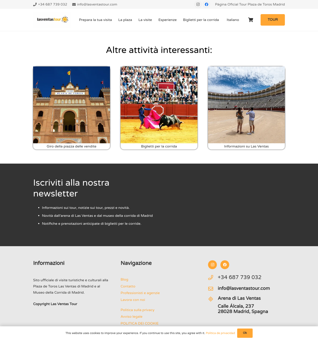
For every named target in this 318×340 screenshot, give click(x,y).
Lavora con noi (133, 300)
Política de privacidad (220, 333)
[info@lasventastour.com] (213, 288)
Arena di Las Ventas (239, 298)
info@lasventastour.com (244, 288)
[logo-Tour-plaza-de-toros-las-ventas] (52, 20)
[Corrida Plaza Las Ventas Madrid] (159, 104)
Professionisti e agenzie (140, 293)
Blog (124, 279)
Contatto (128, 286)
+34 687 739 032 (239, 277)
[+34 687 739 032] (213, 277)
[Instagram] (198, 4)
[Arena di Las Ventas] (213, 299)
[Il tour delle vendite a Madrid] (71, 104)
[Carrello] (251, 20)
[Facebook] (206, 4)
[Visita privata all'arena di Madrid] (246, 104)
